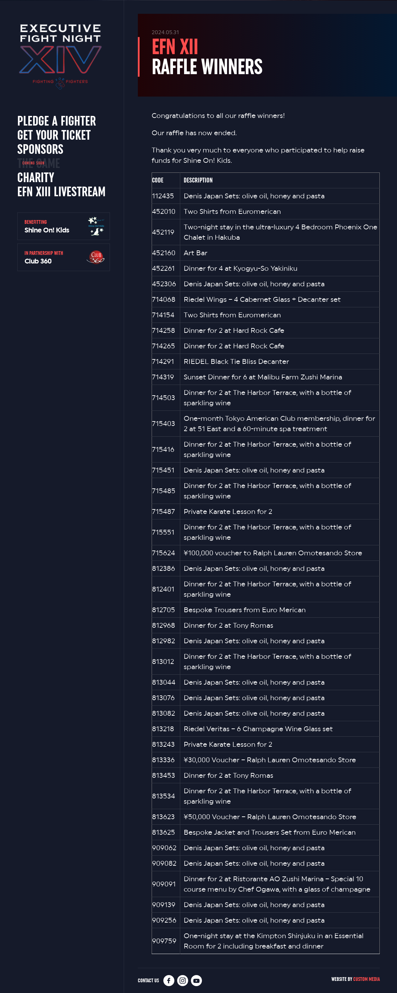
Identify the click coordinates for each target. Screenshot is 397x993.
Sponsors (40, 149)
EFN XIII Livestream (61, 191)
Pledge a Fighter (56, 121)
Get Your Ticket (54, 135)
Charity (35, 177)
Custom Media (366, 979)
